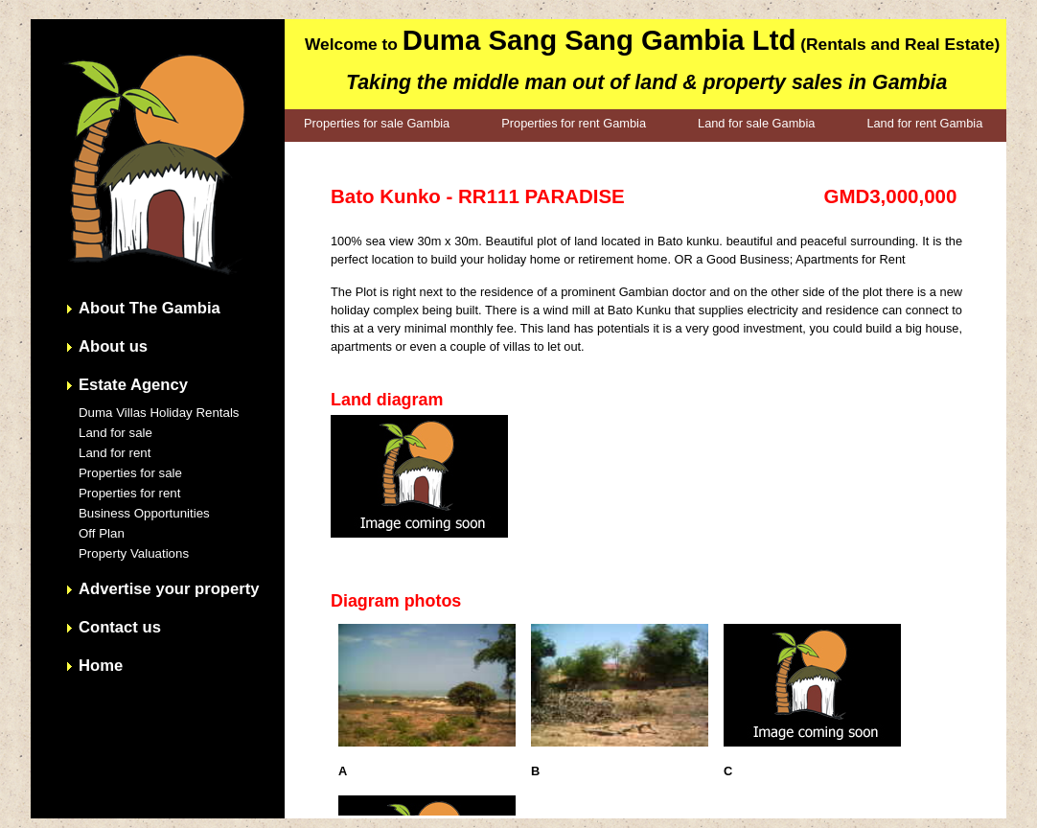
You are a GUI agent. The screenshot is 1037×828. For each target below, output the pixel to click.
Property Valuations (134, 553)
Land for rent (114, 453)
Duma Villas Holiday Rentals (159, 412)
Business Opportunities (144, 513)
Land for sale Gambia (756, 123)
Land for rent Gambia (924, 123)
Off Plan (102, 533)
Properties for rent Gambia (573, 123)
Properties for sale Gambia (376, 123)
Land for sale (115, 433)
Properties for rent (129, 493)
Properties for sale (130, 473)
